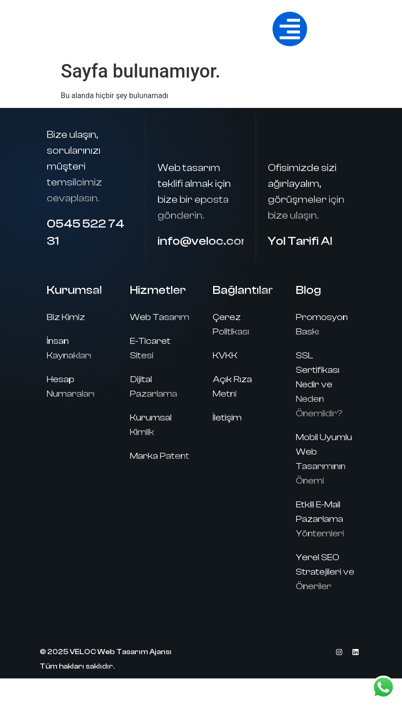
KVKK (225, 355)
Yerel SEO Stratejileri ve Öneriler (325, 572)
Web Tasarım (159, 317)
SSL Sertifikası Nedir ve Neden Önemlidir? (319, 384)
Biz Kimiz (66, 317)
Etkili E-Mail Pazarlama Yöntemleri (320, 519)
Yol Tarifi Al (300, 241)
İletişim (227, 417)
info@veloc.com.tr (212, 241)
